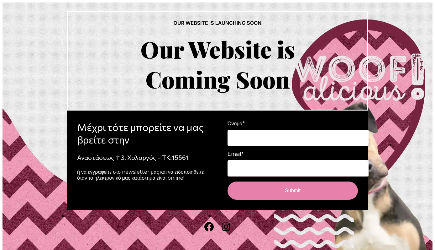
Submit (293, 190)
